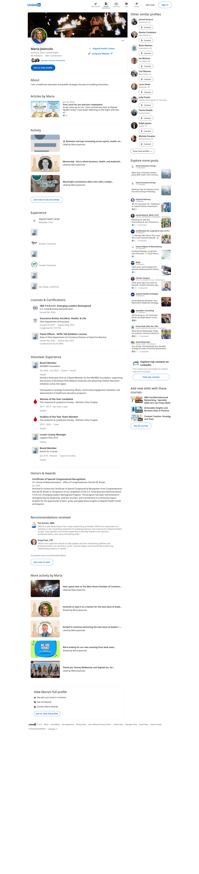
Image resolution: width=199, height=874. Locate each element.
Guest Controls (156, 724)
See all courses (141, 425)
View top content (151, 377)
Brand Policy (143, 724)
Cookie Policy (118, 724)
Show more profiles (143, 151)
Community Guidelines (37, 729)
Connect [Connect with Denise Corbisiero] (146, 40)
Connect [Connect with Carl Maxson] (146, 79)
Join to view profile (43, 67)
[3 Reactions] (134, 209)
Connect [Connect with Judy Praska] (146, 105)
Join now (150, 4)
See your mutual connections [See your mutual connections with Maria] (53, 60)
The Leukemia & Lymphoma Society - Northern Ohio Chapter (69, 402)
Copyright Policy (131, 724)
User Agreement (68, 724)
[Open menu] (122, 40)
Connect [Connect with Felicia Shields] (146, 118)
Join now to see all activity (47, 199)
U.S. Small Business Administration (56, 309)
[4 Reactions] (133, 272)
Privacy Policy (81, 724)
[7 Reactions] (133, 225)
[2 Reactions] (134, 320)
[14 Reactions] (134, 288)
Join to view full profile (47, 713)
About (46, 724)
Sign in (165, 4)
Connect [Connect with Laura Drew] (146, 92)
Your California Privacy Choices (99, 724)
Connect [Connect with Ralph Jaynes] (146, 131)
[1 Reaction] (133, 256)
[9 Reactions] (133, 240)
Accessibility (55, 724)
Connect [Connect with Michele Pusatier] (146, 144)
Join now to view (42, 562)
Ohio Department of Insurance (54, 321)
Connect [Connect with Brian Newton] (146, 53)
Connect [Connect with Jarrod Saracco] (146, 27)
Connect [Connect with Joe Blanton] (146, 66)
